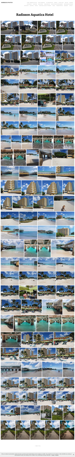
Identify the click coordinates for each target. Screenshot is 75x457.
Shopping (32, 5)
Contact (71, 5)
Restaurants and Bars (68, 4)
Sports (36, 5)
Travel (53, 5)
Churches (35, 4)
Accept (53, 455)
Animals (55, 2)
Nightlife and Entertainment (57, 4)
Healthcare (40, 4)
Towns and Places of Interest (45, 5)
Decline (56, 455)
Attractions (61, 2)
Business (71, 2)
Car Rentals (29, 4)
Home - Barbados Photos (32, 2)
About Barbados (41, 2)
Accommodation (49, 2)
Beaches (66, 2)
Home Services (47, 4)
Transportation (59, 5)
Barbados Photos (7, 2)
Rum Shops (26, 5)
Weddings (66, 5)
